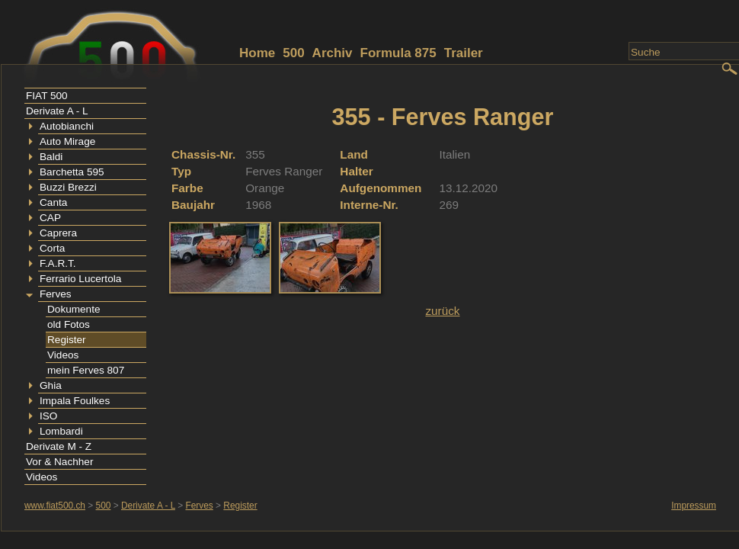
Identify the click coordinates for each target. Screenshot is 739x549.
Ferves (56, 294)
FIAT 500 (47, 95)
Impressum (693, 505)
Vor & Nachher (59, 461)
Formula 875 (398, 53)
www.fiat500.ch (54, 505)
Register (66, 339)
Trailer (463, 53)
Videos (62, 355)
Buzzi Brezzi (68, 187)
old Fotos (68, 324)
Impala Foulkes (75, 400)
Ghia (51, 385)
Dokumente (74, 309)
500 (293, 53)
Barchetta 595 (72, 172)
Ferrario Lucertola (80, 278)
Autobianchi (67, 126)
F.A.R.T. (58, 263)
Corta (52, 248)
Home (257, 53)
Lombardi (61, 431)
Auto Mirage (67, 141)
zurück (442, 310)
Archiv (332, 53)
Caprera (58, 233)
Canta (53, 202)
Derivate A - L (57, 111)
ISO (48, 416)
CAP (50, 217)
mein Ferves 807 (85, 370)
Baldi (51, 156)
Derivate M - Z (58, 446)
